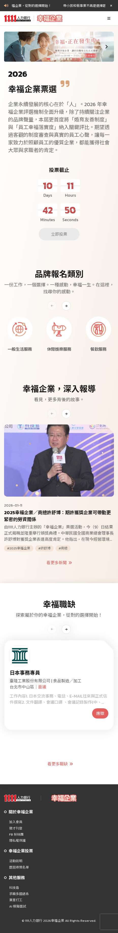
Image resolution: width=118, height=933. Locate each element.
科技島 (14, 888)
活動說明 (15, 861)
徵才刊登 (15, 828)
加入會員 (15, 822)
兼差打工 (15, 900)
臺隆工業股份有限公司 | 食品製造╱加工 (45, 681)
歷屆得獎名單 (19, 867)
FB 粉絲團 (16, 835)
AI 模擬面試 (17, 906)
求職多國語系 (19, 894)
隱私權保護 (17, 841)
